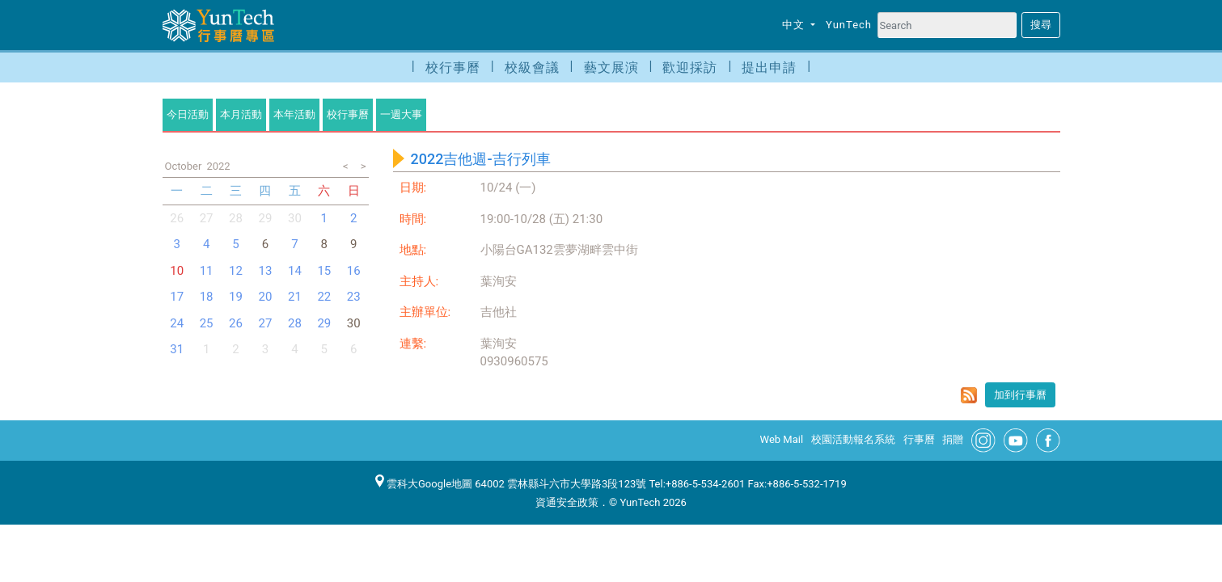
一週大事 (401, 114)
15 (324, 271)
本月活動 (241, 114)
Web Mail (782, 439)
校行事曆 (452, 67)
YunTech (849, 25)
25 (207, 323)
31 (177, 349)
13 (266, 271)
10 (177, 271)
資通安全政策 (566, 502)
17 (177, 296)
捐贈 (952, 439)
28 (236, 218)
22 (324, 296)
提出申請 (769, 67)
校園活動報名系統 (853, 439)
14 (295, 271)
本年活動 (294, 114)
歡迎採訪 (689, 67)
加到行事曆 (1020, 395)
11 (207, 271)
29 (266, 218)
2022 (218, 166)
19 (236, 296)
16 (354, 271)
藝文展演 (611, 67)
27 (207, 218)
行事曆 (919, 439)
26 (177, 218)
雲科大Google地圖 (423, 484)
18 (207, 296)
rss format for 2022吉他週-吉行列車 (969, 395)
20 (266, 296)
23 (354, 296)
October (183, 166)
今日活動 (188, 114)
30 (295, 218)
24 (177, 323)
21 (295, 296)
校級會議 (532, 67)
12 (236, 271)
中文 (795, 25)
